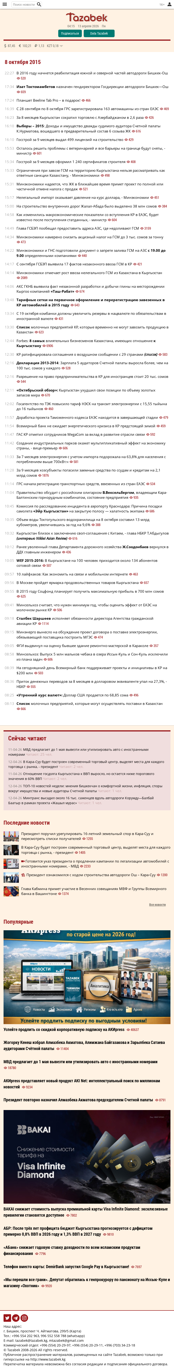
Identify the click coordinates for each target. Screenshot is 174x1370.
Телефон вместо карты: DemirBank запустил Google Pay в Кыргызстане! (66, 1266)
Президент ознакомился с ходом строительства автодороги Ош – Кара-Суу (91, 874)
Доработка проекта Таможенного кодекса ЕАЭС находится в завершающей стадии (87, 417)
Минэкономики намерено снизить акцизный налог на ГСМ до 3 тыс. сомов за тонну (90, 237)
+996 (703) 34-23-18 (119, 1345)
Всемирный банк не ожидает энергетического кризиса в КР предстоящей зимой (86, 425)
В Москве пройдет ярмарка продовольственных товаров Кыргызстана (78, 582)
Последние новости (27, 822)
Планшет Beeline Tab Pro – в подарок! (48, 100)
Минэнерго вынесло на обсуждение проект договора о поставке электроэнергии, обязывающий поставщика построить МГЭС (87, 634)
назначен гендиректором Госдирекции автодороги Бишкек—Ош (92, 86)
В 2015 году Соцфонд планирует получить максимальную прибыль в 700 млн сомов (90, 591)
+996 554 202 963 (25, 1336)
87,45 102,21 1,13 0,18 (33, 45)
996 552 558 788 (53, 1336)
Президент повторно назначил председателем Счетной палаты (78, 1099)
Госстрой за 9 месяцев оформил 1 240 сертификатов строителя (71, 161)
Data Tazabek (99, 33)
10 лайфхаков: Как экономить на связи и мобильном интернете (72, 574)
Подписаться (70, 33)
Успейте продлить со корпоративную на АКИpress (64, 1029)
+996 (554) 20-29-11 (87, 1345)
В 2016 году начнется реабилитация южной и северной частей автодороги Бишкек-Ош (92, 73)
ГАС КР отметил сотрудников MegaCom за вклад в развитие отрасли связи (81, 434)
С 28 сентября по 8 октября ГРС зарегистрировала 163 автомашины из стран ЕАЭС (88, 108)
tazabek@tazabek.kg (31, 1340)
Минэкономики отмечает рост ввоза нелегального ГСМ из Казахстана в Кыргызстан (89, 272)
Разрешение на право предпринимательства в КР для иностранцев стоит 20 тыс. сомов (92, 376)
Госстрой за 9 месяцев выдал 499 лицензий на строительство (70, 139)
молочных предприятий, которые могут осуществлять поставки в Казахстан (90, 703)
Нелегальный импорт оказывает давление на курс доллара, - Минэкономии (83, 197)
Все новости (157, 904)
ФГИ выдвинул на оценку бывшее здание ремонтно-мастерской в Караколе (82, 645)
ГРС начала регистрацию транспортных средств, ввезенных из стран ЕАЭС (81, 483)
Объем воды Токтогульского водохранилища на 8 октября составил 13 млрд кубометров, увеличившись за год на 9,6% (83, 522)
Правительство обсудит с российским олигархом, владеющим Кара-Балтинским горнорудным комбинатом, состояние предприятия (92, 495)
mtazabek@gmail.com (66, 1340)
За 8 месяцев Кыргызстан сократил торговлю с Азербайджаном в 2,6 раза (80, 117)
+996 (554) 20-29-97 (55, 1345)
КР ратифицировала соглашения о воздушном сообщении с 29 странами (87, 354)
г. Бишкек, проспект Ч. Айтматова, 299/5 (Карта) (42, 1331)
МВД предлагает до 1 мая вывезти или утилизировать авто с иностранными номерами (80, 1061)
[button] (39, 4)
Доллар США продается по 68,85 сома (72, 695)
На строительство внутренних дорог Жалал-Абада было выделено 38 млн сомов (87, 206)
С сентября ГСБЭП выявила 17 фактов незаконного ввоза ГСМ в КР (74, 264)
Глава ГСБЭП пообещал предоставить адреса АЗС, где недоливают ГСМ (78, 228)
